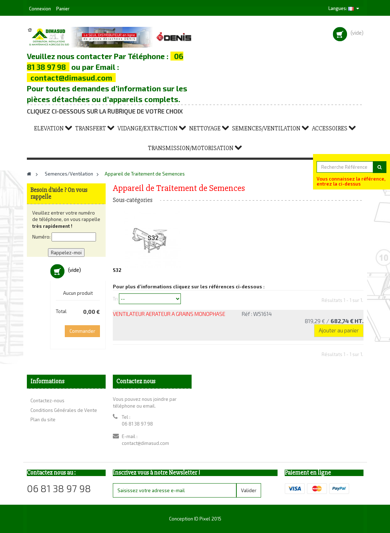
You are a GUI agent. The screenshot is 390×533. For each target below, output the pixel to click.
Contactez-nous (47, 400)
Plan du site (43, 419)
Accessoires (329, 128)
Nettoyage (205, 128)
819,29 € (334, 321)
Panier (62, 8)
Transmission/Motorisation (190, 148)
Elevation (49, 128)
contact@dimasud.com (145, 443)
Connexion (40, 8)
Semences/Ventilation (266, 128)
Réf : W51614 (257, 314)
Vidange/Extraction (147, 128)
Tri (115, 298)
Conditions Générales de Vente (63, 410)
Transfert (90, 128)
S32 (117, 270)
